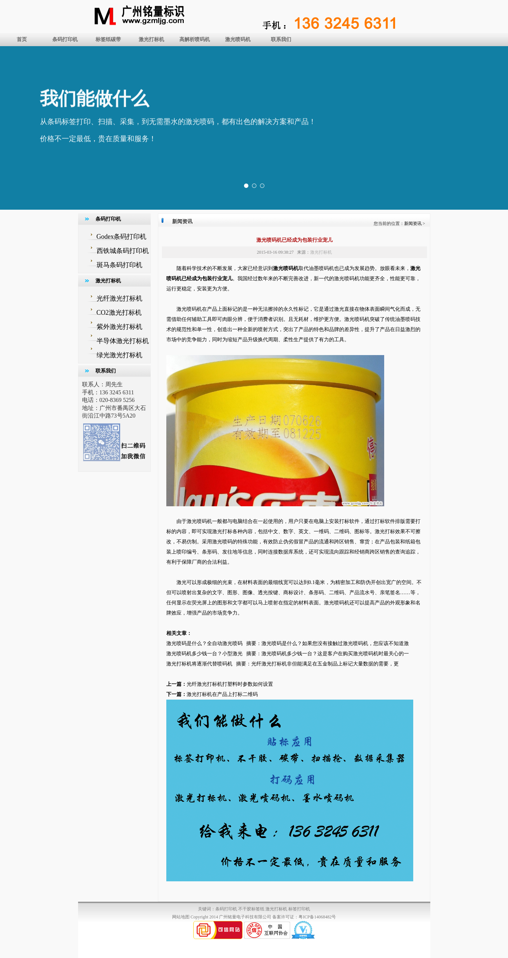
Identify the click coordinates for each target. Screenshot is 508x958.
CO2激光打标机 (119, 312)
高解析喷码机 (194, 39)
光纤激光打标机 (119, 298)
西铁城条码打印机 (123, 250)
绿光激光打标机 (119, 355)
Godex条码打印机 (122, 236)
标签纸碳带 (108, 39)
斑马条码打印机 (119, 265)
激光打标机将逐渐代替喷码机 (199, 664)
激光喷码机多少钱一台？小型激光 (204, 653)
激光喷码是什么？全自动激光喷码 (204, 643)
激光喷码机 (238, 39)
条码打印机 (65, 39)
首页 (22, 39)
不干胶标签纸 (251, 908)
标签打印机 (299, 908)
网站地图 (181, 916)
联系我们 (281, 39)
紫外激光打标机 (119, 326)
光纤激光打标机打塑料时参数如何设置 (230, 684)
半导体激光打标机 (123, 341)
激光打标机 (151, 39)
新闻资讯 (413, 223)
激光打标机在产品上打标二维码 (222, 694)
